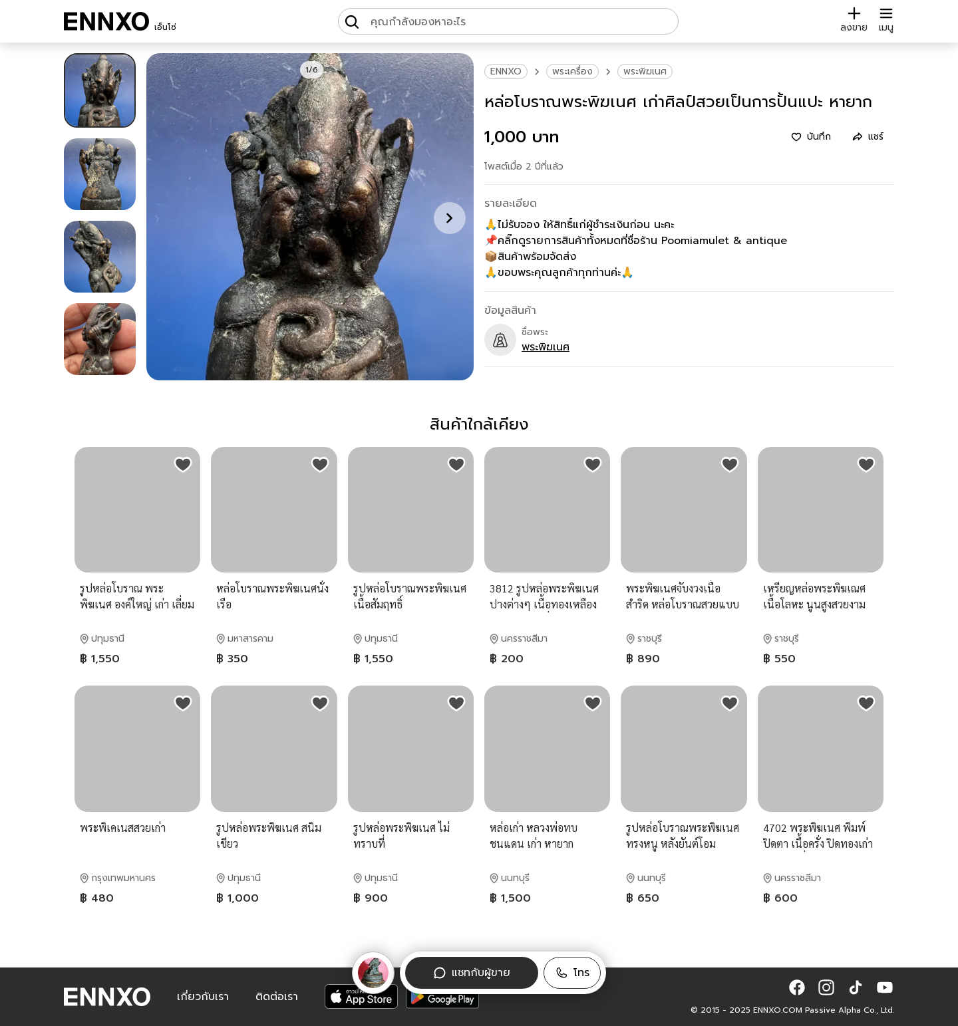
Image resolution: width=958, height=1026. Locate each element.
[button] (572, 973)
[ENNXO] (106, 21)
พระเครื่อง (572, 71)
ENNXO (506, 71)
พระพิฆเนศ (645, 71)
